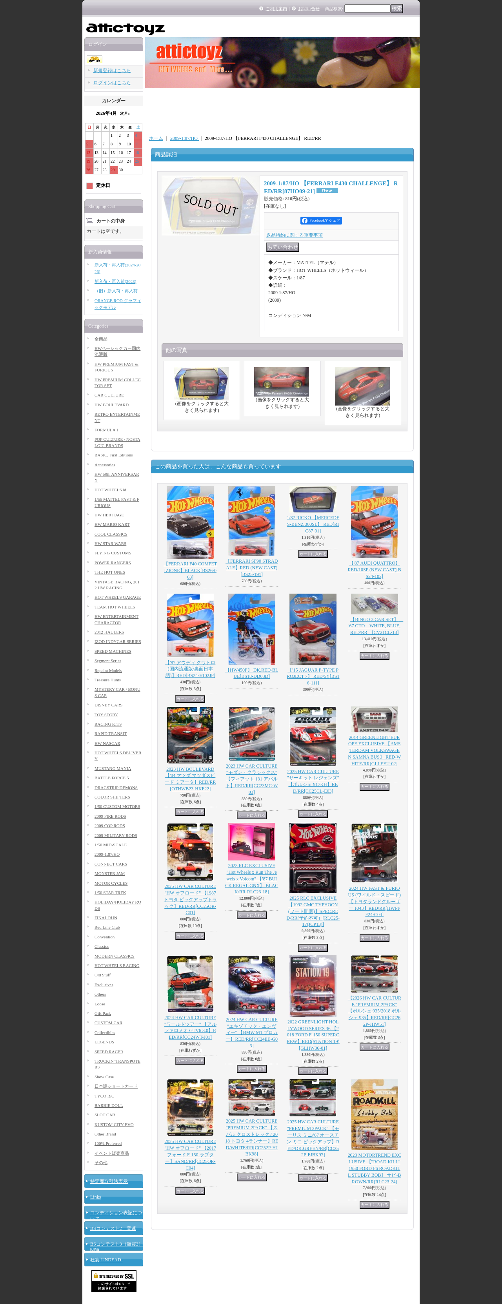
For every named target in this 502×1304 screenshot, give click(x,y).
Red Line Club (107, 927)
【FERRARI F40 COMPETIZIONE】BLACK (190, 570)
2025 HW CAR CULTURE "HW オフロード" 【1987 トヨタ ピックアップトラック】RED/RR (190, 899)
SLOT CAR (105, 1114)
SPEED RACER (109, 1051)
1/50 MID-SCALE (111, 844)
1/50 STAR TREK (110, 892)
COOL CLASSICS (111, 534)
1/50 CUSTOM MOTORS (117, 806)
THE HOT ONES (110, 572)
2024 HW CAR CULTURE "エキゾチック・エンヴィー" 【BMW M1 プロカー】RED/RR (252, 1033)
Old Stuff (103, 975)
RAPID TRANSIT (111, 733)
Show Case (104, 1076)
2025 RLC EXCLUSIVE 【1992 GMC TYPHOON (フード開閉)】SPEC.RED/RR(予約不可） (313, 911)
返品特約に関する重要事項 (294, 235)
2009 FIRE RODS (110, 816)
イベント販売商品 (112, 1153)
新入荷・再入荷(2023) (115, 281)
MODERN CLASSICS (115, 956)
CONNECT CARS (111, 864)
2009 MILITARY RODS (116, 835)
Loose (100, 1004)
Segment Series (108, 660)
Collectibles (105, 1032)
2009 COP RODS (110, 825)
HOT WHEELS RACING (117, 965)
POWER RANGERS (113, 562)
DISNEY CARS (108, 705)
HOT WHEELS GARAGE (118, 597)
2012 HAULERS (109, 632)
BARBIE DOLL (109, 1105)
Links (95, 1197)
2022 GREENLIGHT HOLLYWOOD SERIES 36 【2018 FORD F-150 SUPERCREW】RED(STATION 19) (313, 1035)
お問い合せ (309, 8)
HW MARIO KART (112, 524)
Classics (102, 946)
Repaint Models (108, 670)
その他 (101, 1162)
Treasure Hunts (108, 679)
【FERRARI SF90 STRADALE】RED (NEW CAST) (252, 567)
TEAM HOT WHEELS (115, 607)
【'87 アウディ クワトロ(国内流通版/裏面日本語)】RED (190, 669)
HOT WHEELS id (110, 489)
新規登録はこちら (112, 70)
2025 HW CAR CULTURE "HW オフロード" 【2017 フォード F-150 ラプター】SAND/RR (190, 1154)
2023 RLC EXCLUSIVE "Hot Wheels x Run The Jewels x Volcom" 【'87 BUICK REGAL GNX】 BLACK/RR (251, 879)
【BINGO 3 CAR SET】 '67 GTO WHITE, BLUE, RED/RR (375, 626)
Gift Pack (103, 1013)
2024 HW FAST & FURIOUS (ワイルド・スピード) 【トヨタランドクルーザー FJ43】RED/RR (374, 901)
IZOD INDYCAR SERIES (118, 641)
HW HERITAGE (109, 515)
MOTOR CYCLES (111, 883)
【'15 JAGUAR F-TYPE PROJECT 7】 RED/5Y (313, 676)
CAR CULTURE (109, 395)
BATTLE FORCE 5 (112, 777)
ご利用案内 (276, 8)
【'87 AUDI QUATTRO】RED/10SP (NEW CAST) (374, 569)
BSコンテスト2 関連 (113, 1228)
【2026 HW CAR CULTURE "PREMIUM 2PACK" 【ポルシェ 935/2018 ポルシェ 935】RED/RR (374, 1011)
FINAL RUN (106, 917)
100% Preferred (108, 1143)
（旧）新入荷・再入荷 (116, 290)
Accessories (105, 464)
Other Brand (105, 1134)
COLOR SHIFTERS (112, 797)
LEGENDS (104, 1042)
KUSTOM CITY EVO (114, 1124)
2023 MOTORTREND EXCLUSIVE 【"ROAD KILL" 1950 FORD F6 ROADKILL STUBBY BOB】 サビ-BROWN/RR (374, 1168)
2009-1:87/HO (107, 854)
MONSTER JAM (110, 873)
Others (100, 994)
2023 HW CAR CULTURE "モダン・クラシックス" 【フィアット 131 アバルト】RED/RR (252, 779)
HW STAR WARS (110, 543)
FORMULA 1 (106, 429)
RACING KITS (108, 724)
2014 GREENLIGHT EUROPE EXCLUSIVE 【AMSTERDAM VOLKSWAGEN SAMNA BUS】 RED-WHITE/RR (374, 750)
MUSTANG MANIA (113, 768)
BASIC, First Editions (114, 455)
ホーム (156, 138)
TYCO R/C (104, 1096)
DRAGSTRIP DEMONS (116, 787)
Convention (105, 937)
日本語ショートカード (116, 1086)
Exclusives (104, 984)
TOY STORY (106, 714)
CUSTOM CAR (108, 1022)
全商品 (101, 339)
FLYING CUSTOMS (113, 553)
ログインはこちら (112, 82)
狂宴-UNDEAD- (106, 1259)
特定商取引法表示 (109, 1181)
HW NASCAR (107, 743)
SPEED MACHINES (113, 651)
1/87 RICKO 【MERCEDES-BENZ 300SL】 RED (313, 524)
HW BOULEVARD (112, 404)
